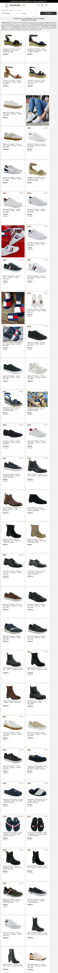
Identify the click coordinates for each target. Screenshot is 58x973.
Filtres (48, 13)
